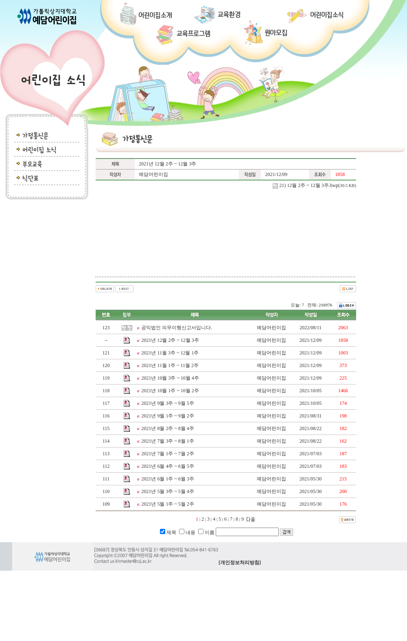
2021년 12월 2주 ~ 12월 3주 (170, 340)
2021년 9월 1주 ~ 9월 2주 (167, 416)
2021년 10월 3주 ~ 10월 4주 (170, 378)
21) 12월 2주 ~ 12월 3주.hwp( (317, 185)
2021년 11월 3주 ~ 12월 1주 (170, 353)
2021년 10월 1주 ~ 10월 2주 (170, 390)
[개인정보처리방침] (240, 562)
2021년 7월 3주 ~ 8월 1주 (167, 441)
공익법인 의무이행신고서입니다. (176, 327)
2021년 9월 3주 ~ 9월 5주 (167, 403)
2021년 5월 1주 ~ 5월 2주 (167, 504)
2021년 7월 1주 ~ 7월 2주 (167, 453)
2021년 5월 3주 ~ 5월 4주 (167, 491)
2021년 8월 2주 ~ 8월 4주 (167, 428)
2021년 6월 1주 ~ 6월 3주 (167, 479)
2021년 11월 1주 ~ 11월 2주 (170, 365)
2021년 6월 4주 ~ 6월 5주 (167, 466)
